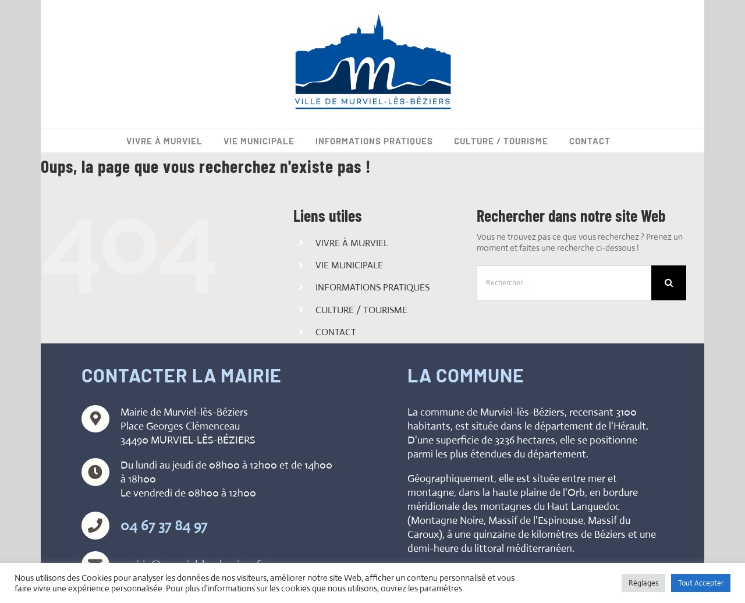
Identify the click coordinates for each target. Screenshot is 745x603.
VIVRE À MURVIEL (351, 243)
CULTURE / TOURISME (361, 310)
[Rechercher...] (564, 282)
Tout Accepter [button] (700, 583)
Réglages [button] (643, 583)
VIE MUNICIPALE (349, 265)
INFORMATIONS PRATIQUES (372, 287)
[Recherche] (668, 282)
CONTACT (335, 332)
